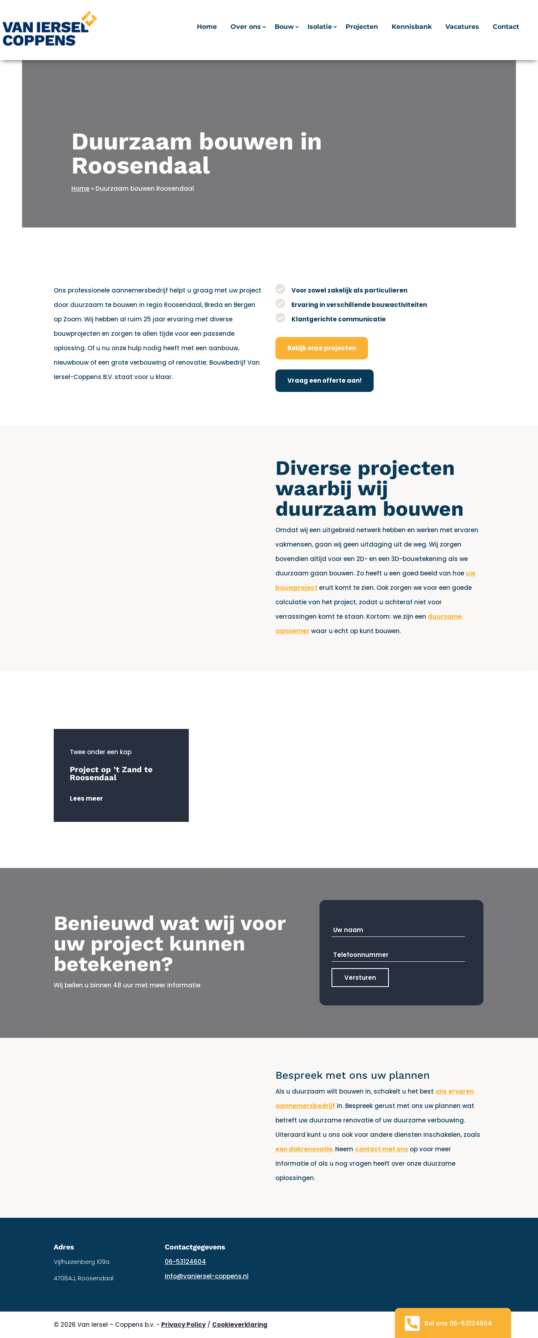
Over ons (246, 27)
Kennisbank (412, 27)
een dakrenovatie (303, 1149)
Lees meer (86, 798)
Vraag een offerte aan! (324, 380)
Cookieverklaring (239, 1324)
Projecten (362, 27)
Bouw (284, 27)
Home (207, 27)
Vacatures (462, 27)
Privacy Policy (183, 1324)
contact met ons (381, 1149)
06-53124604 (185, 1261)
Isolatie (319, 27)
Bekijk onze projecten (321, 348)
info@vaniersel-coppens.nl (207, 1276)
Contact (506, 27)
